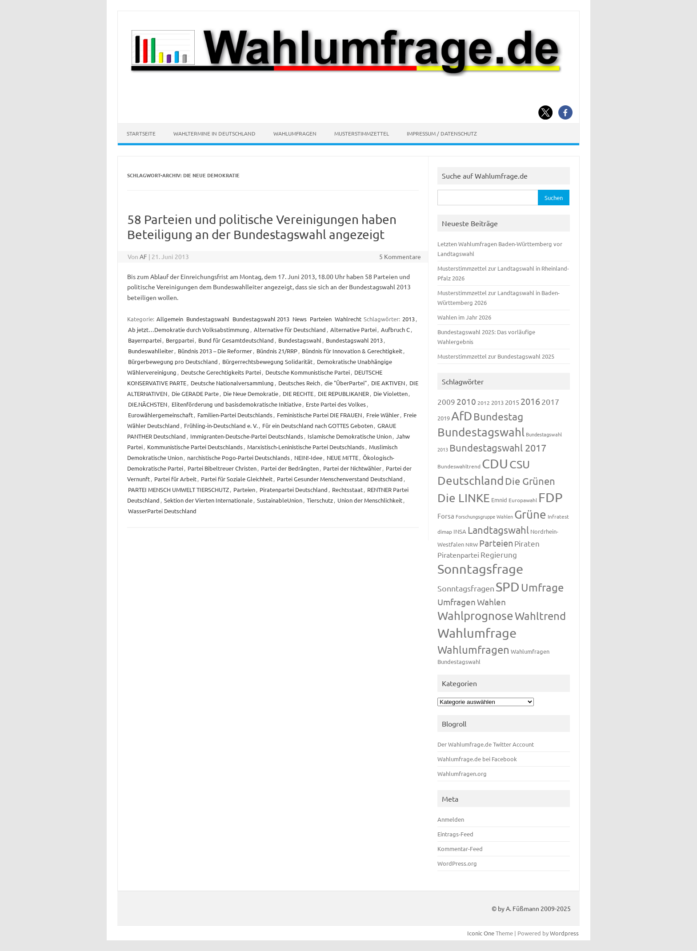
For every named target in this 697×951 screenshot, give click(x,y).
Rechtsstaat (347, 489)
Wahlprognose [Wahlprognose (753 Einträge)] (475, 616)
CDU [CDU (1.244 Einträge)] (495, 463)
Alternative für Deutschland (290, 329)
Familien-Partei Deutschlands (234, 415)
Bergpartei (180, 340)
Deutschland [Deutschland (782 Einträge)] (470, 480)
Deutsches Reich (299, 383)
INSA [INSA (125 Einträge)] (459, 531)
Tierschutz (320, 500)
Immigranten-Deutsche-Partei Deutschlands (246, 436)
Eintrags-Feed (455, 834)
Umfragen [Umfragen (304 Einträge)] (456, 601)
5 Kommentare (400, 256)
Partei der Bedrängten (290, 468)
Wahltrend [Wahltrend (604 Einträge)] (540, 615)
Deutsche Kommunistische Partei (307, 372)
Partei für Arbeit (175, 479)
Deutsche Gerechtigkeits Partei (221, 372)
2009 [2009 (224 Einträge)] (446, 401)
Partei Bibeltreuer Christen (222, 468)
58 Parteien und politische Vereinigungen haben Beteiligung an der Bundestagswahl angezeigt (262, 227)
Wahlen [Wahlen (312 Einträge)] (491, 601)
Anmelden (450, 819)
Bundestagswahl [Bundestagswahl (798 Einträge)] (481, 432)
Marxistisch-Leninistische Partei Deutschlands (306, 447)
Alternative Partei (353, 329)
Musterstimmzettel (361, 133)
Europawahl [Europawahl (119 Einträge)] (523, 499)
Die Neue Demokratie (250, 393)
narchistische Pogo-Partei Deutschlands (238, 457)
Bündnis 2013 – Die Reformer (215, 351)
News (299, 319)
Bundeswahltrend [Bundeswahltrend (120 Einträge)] (459, 466)
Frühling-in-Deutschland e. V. (221, 425)
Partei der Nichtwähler (352, 468)
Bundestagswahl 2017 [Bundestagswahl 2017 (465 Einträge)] (497, 447)
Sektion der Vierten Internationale (208, 500)
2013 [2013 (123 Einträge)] (497, 402)
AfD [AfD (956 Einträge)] (461, 415)
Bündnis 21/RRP (276, 351)
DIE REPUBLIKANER (343, 393)
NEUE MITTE (342, 457)
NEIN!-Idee (308, 457)
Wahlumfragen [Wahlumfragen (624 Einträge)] (473, 649)
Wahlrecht (348, 319)
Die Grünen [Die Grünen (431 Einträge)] (530, 481)
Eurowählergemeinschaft (160, 415)
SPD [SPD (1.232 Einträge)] (508, 586)
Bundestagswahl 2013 (260, 319)
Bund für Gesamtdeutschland (236, 340)
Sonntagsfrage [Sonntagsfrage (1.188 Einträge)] (480, 568)
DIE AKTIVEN (388, 383)
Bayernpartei (144, 340)
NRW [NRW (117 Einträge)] (471, 544)
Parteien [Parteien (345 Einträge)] (496, 542)
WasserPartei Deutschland (162, 511)
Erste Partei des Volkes (336, 404)
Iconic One (480, 933)
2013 (408, 319)
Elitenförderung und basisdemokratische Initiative (236, 404)
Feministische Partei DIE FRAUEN (319, 415)
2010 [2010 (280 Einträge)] (466, 401)
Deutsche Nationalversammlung (232, 383)
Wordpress (564, 933)
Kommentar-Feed (460, 848)
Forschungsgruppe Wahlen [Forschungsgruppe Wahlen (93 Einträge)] (484, 516)
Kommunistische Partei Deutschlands (195, 447)
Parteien (321, 319)
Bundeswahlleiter (150, 351)
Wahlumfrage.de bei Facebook (477, 759)
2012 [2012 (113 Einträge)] (483, 402)
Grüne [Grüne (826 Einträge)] (530, 514)
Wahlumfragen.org (462, 773)
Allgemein (169, 319)
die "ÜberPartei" (345, 383)
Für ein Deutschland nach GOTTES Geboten (317, 425)
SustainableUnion (279, 500)
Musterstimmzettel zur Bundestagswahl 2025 (495, 356)
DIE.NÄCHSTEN (147, 404)
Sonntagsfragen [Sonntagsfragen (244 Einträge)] (465, 588)
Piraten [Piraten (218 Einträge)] (527, 543)
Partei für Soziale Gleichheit (236, 479)
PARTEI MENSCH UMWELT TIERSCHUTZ (178, 489)
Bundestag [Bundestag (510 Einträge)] (498, 416)
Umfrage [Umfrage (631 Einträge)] (542, 587)
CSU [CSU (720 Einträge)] (519, 464)
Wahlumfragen (294, 133)
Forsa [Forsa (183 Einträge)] (445, 515)
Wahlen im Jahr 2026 (464, 317)
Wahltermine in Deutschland (214, 133)
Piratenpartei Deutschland (294, 489)
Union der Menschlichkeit (369, 500)
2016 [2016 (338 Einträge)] (530, 401)
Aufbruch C (395, 329)
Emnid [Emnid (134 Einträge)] (499, 499)
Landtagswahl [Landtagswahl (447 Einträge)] (498, 529)
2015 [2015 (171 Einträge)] (512, 402)
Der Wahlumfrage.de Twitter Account (485, 744)
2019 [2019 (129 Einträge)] (443, 418)
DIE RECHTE (298, 393)
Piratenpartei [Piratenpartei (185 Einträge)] (458, 554)
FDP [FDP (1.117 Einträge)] (550, 497)
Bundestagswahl (207, 319)
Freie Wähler (382, 415)
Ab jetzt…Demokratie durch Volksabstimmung (188, 329)
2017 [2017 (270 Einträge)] (550, 401)
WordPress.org (457, 863)
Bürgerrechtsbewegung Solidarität (267, 361)
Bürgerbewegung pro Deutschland (173, 361)
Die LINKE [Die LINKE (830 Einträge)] (463, 498)
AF (143, 256)
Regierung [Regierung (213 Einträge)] (499, 554)
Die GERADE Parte (195, 393)
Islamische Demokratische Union (350, 436)
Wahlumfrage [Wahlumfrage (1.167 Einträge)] (477, 632)
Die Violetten (390, 393)
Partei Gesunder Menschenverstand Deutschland (340, 479)
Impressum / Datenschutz (442, 133)
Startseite (141, 133)
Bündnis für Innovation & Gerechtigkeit (352, 351)
